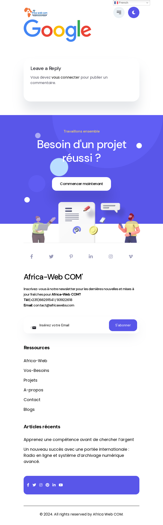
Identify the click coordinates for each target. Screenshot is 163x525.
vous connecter (66, 77)
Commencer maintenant (81, 183)
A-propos (33, 390)
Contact (32, 399)
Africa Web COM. (108, 514)
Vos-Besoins (36, 370)
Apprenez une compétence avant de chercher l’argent (79, 439)
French (121, 3)
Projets (30, 380)
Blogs (29, 409)
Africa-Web (35, 361)
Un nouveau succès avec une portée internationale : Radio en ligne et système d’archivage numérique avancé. (76, 455)
